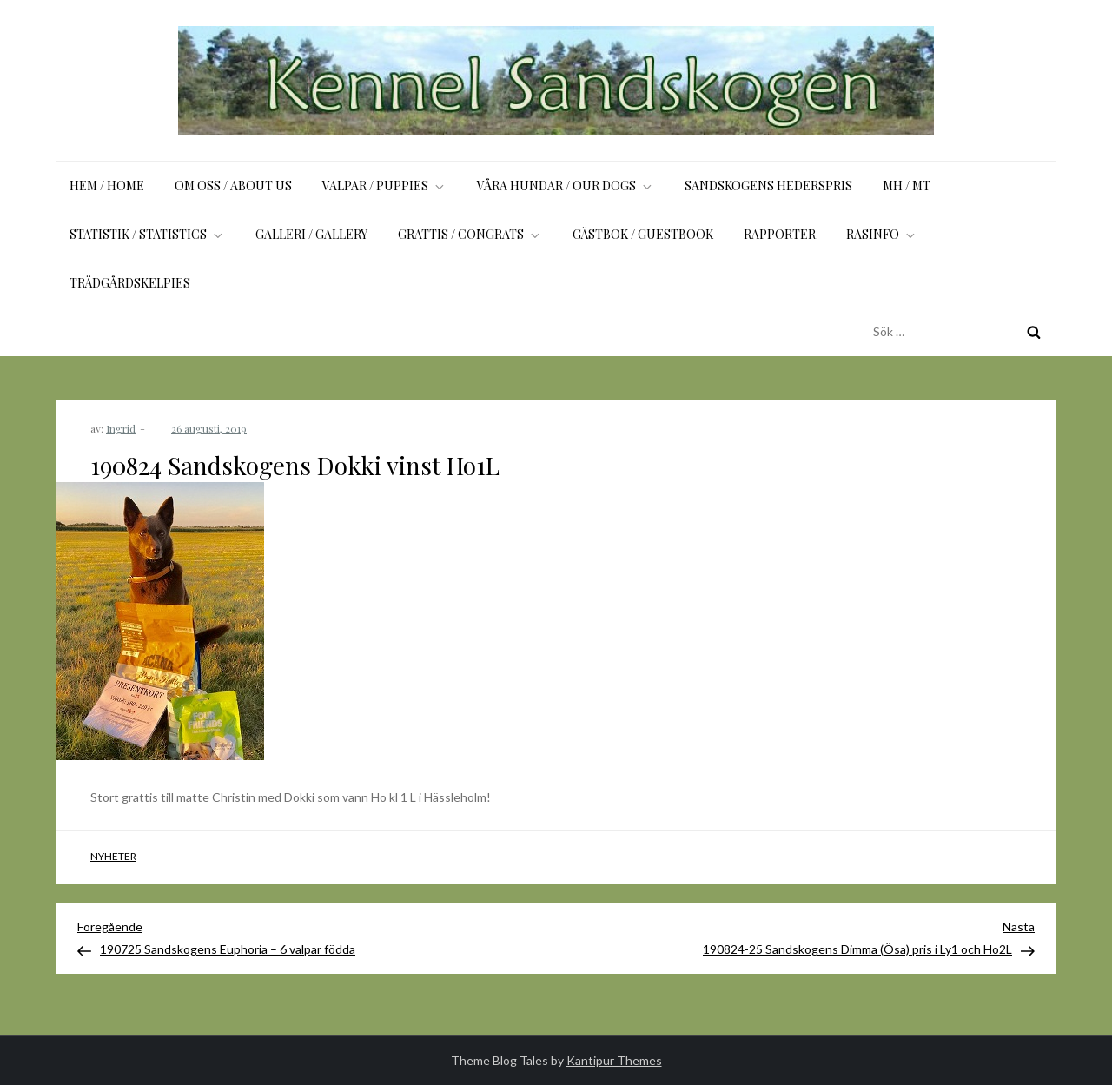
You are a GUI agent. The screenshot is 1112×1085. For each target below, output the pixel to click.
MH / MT (906, 185)
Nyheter (113, 856)
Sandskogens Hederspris (768, 185)
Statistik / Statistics (147, 234)
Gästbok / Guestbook (643, 234)
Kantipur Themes (614, 1060)
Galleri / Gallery (311, 234)
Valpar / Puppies (384, 185)
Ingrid (121, 428)
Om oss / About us (233, 185)
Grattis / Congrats (470, 234)
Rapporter (780, 234)
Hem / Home (107, 185)
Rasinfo (881, 234)
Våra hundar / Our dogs (565, 185)
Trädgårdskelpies (130, 283)
